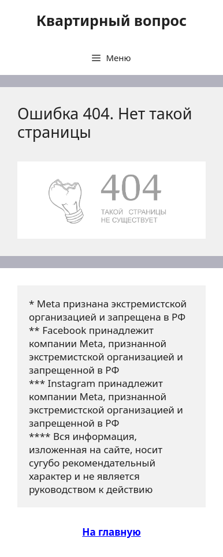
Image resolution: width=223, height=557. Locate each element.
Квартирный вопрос (111, 20)
